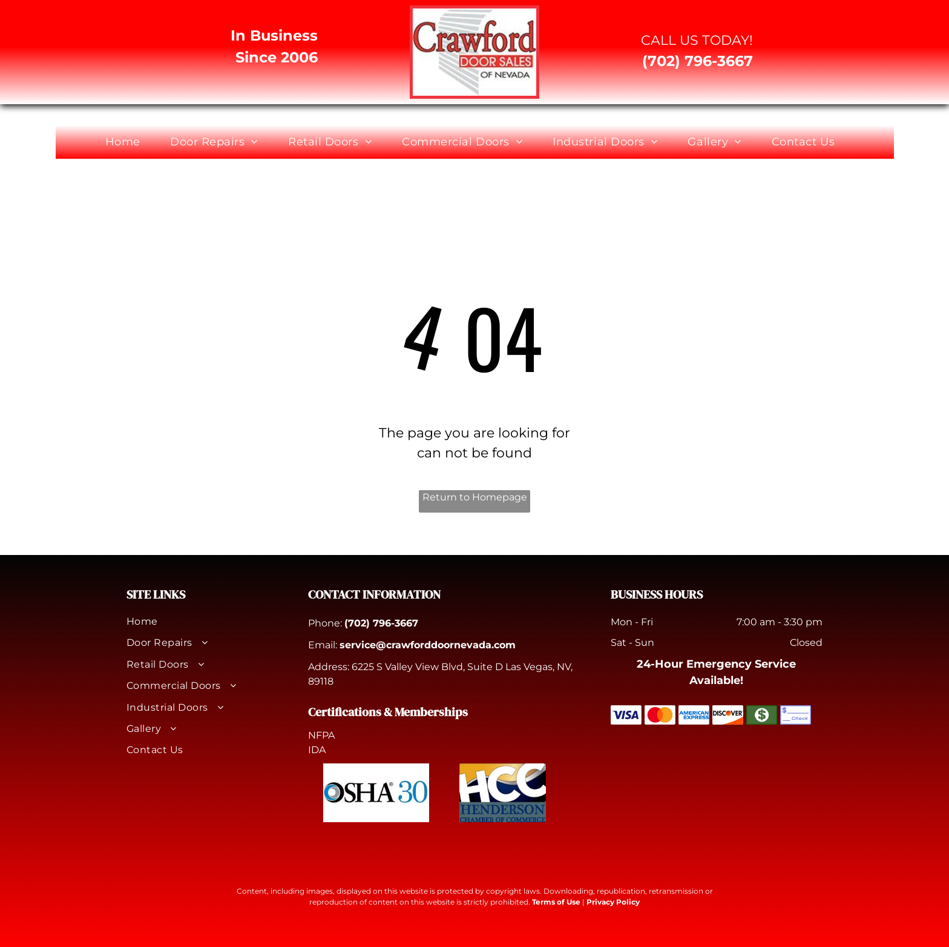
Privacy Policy (613, 901)
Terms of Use (556, 901)
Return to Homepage (474, 497)
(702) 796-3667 (381, 623)
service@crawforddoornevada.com (428, 645)
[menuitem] (127, 142)
